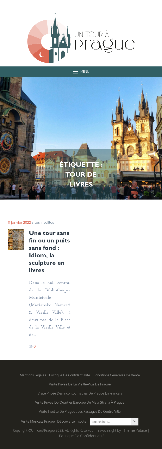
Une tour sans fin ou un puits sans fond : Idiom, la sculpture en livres (49, 251)
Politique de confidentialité (69, 375)
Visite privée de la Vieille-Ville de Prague (80, 384)
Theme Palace (135, 430)
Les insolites (44, 222)
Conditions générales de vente (116, 375)
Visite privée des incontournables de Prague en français (80, 393)
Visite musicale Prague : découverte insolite (53, 421)
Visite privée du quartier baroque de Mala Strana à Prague (79, 402)
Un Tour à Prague (81, 38)
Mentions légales (33, 375)
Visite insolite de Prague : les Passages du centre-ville (80, 411)
